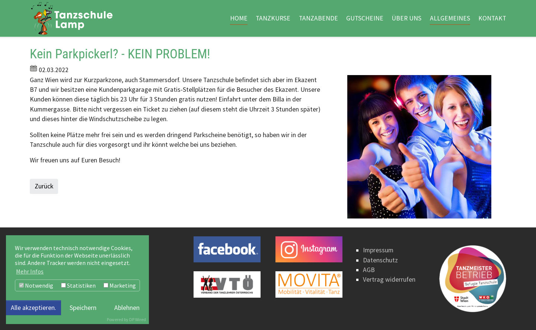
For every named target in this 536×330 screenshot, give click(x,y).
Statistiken (78, 285)
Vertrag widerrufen (389, 279)
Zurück (44, 186)
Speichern (83, 308)
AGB (369, 270)
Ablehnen (127, 308)
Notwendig (36, 285)
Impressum (378, 250)
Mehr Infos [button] (30, 271)
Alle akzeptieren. (33, 308)
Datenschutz (380, 260)
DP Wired (137, 319)
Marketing (119, 285)
